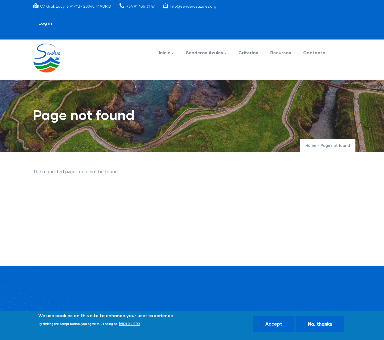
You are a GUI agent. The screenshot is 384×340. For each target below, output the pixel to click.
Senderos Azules (206, 53)
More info (129, 324)
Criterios (248, 52)
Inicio (166, 53)
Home (310, 146)
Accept (273, 324)
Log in (45, 23)
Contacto (314, 52)
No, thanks (320, 324)
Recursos (280, 52)
